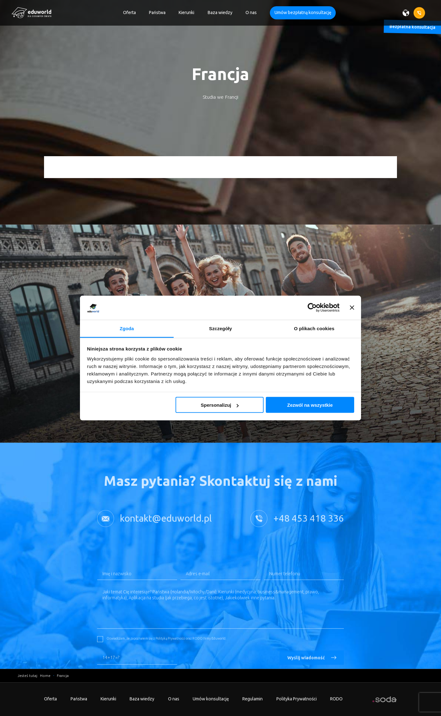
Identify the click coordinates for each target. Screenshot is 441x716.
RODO (336, 699)
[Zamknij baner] (352, 308)
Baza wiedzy (220, 12)
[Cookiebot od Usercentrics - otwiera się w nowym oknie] (312, 307)
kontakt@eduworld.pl (166, 527)
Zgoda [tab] (127, 328)
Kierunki (186, 12)
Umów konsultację (211, 699)
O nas (251, 12)
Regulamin (252, 699)
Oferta (129, 12)
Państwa (157, 12)
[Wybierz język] (408, 12)
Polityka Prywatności (296, 699)
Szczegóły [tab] (220, 328)
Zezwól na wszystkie (310, 405)
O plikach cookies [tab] (314, 328)
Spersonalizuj (220, 405)
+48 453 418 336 (308, 527)
